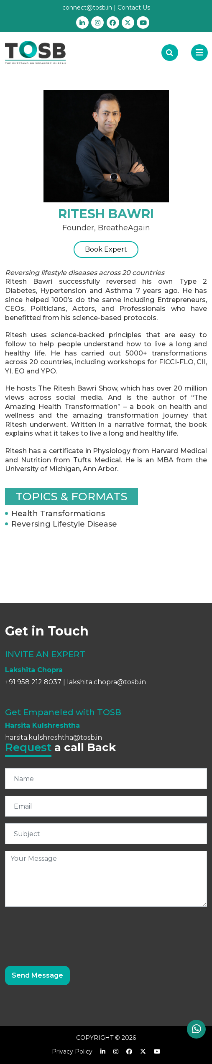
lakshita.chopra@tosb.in (106, 682)
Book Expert (106, 249)
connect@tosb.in (87, 7)
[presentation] (68, 929)
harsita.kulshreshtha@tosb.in (53, 737)
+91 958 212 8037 (33, 682)
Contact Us (133, 7)
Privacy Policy (72, 1051)
